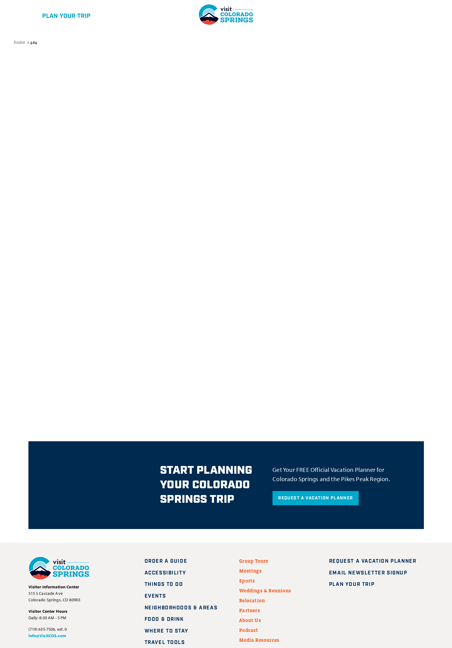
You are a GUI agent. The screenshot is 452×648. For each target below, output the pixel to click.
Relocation (252, 600)
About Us (250, 620)
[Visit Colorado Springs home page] (59, 569)
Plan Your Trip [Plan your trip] (355, 584)
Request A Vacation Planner (315, 498)
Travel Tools (165, 642)
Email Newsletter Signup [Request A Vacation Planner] (372, 573)
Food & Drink (164, 619)
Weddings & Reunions (265, 590)
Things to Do (164, 584)
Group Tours (253, 561)
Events (155, 596)
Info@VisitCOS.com (47, 635)
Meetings (250, 571)
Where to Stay (166, 631)
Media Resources (259, 640)
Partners (249, 610)
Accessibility (165, 573)
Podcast (248, 630)
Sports (247, 580)
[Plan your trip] (55, 14)
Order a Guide (166, 561)
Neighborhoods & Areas (181, 608)
